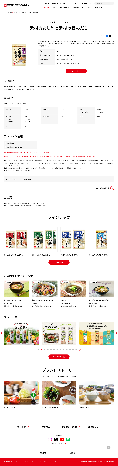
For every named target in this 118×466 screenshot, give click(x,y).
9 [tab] (63, 349)
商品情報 (46, 7)
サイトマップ (53, 462)
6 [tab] (54, 349)
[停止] (80, 350)
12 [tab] (73, 349)
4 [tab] (48, 349)
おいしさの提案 (64, 7)
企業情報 (62, 3)
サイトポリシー (17, 462)
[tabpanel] (16, 241)
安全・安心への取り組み (95, 7)
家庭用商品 (46, 3)
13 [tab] (76, 349)
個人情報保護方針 (8, 462)
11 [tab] (70, 349)
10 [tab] (67, 349)
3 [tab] (44, 349)
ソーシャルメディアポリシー (29, 462)
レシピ (54, 7)
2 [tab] (41, 349)
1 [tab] (38, 349)
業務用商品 (55, 3)
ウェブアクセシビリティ (43, 462)
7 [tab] (57, 349)
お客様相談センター (78, 7)
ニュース (76, 3)
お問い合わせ (83, 3)
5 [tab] (51, 349)
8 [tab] (60, 349)
